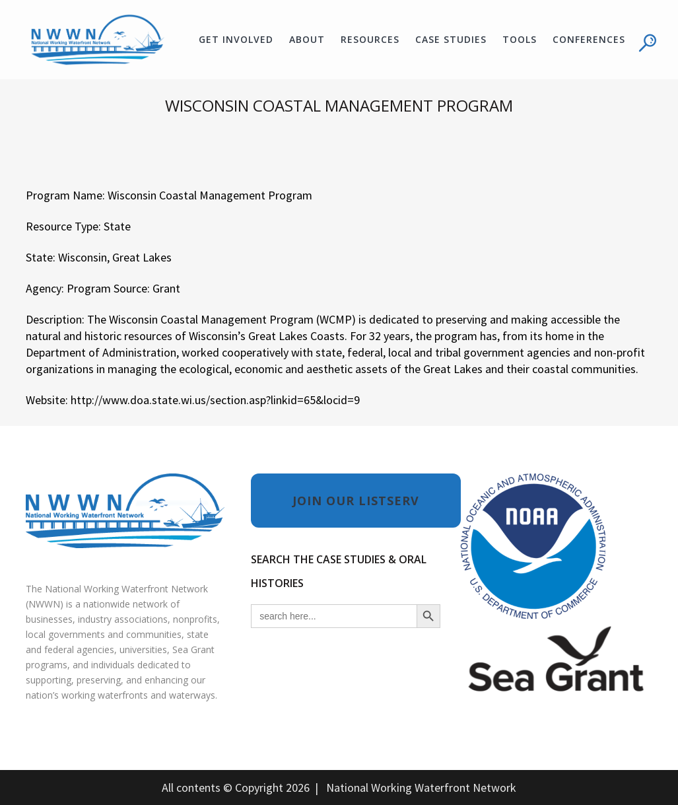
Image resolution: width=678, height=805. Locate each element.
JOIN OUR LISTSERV (355, 500)
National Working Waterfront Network (421, 787)
